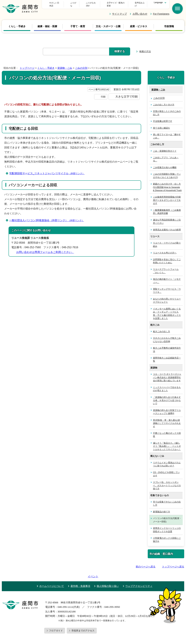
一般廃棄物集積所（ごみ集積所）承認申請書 (167, 208)
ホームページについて (51, 573)
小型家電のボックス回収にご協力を (167, 536)
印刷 (103, 93)
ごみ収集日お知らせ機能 (164, 164)
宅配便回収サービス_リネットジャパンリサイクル (48, 170)
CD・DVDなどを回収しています (166, 471)
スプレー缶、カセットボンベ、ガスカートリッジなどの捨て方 (167, 482)
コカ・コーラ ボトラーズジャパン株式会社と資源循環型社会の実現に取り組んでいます (167, 374)
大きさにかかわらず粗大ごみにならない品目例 (167, 336)
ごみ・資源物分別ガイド (164, 148)
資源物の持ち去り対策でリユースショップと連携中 (167, 409)
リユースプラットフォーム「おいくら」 (166, 268)
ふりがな (89, 3)
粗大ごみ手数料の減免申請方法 (167, 346)
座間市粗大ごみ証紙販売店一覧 (167, 356)
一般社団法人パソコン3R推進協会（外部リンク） (48, 217)
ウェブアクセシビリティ (138, 573)
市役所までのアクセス (82, 618)
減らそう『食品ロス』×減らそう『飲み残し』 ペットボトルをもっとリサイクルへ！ (167, 443)
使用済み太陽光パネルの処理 (167, 226)
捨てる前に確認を (161, 125)
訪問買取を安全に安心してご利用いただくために (167, 258)
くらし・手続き (17, 23)
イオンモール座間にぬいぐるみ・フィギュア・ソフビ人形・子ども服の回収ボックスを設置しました (167, 311)
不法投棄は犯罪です (162, 118)
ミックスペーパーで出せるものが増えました (167, 386)
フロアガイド (56, 618)
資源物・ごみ (64, 65)
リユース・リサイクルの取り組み (167, 241)
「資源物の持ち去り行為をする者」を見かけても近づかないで (167, 397)
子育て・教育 (77, 23)
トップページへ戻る (173, 563)
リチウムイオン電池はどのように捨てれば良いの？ (167, 461)
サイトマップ (119, 10)
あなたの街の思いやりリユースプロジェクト (167, 297)
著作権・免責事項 (80, 573)
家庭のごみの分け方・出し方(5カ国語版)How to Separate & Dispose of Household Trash (167, 184)
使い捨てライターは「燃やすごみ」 (167, 133)
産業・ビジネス (138, 23)
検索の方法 (145, 48)
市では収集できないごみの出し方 (167, 500)
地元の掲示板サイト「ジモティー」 (167, 278)
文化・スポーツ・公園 (108, 23)
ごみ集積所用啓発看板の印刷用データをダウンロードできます (167, 197)
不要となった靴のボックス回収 (167, 432)
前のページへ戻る (145, 563)
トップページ (27, 65)
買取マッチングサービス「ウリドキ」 (167, 287)
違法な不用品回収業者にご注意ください (167, 218)
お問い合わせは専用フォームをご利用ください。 (45, 249)
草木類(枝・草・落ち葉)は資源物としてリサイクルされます (167, 420)
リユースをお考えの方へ (164, 250)
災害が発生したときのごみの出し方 (167, 110)
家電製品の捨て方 (161, 508)
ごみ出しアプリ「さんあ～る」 (166, 156)
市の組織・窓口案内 (161, 550)
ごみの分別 (81, 65)
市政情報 (169, 23)
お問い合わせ (140, 10)
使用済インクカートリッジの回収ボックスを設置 (167, 527)
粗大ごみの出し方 (161, 328)
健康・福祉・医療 (47, 23)
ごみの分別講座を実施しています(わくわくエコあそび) (167, 172)
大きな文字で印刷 (126, 93)
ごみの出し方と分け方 (163, 101)
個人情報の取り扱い (108, 573)
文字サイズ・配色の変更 (113, 3)
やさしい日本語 (69, 3)
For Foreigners (161, 10)
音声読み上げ (139, 3)
